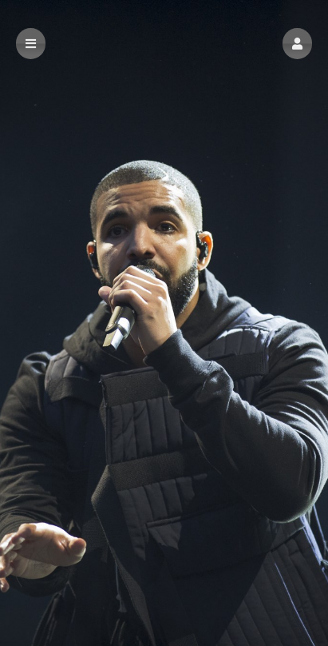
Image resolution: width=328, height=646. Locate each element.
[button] (297, 43)
